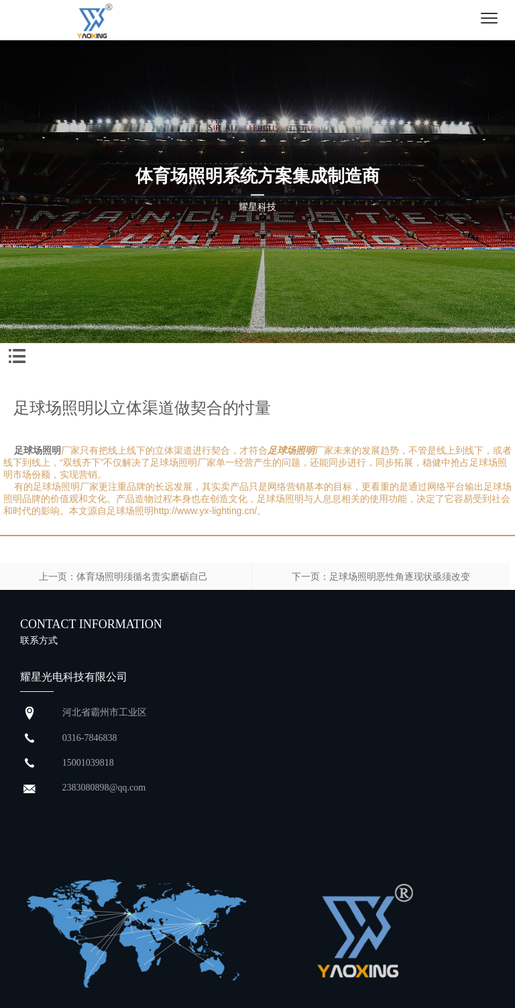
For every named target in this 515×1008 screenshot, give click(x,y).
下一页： (310, 576)
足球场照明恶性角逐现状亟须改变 (399, 576)
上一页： (57, 576)
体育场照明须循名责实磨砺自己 (142, 576)
